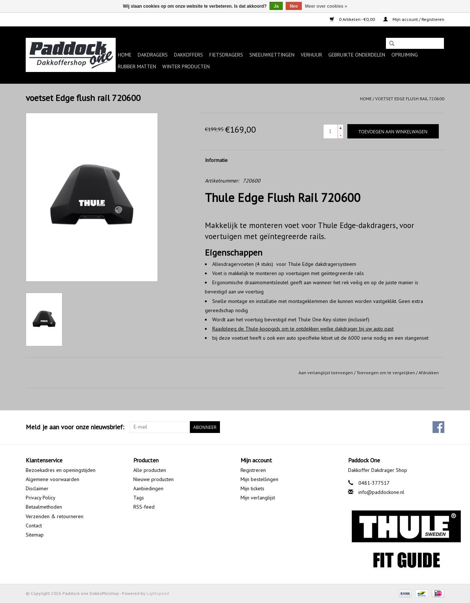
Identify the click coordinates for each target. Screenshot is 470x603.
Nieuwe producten (153, 479)
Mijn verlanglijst (258, 497)
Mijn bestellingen (259, 479)
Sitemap (35, 534)
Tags (138, 497)
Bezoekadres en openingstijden (60, 470)
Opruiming (404, 54)
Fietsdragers (226, 54)
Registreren (253, 470)
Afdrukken (429, 372)
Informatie (216, 160)
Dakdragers (153, 54)
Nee (294, 6)
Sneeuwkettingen (271, 54)
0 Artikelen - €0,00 (353, 19)
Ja (276, 6)
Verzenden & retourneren (54, 516)
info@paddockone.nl (381, 492)
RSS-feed (144, 506)
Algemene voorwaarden (52, 479)
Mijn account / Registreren (413, 19)
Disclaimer (37, 488)
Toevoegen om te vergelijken (386, 372)
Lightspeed (158, 593)
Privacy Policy (40, 497)
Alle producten (149, 470)
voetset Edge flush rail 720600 (409, 98)
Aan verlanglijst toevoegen (326, 372)
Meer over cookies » (326, 6)
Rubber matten (137, 66)
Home (124, 54)
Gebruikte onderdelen (356, 54)
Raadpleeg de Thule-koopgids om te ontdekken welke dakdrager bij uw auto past (303, 328)
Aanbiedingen (148, 488)
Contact (34, 525)
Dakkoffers (188, 54)
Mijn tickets (252, 488)
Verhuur (311, 54)
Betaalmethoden (44, 506)
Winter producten (186, 66)
